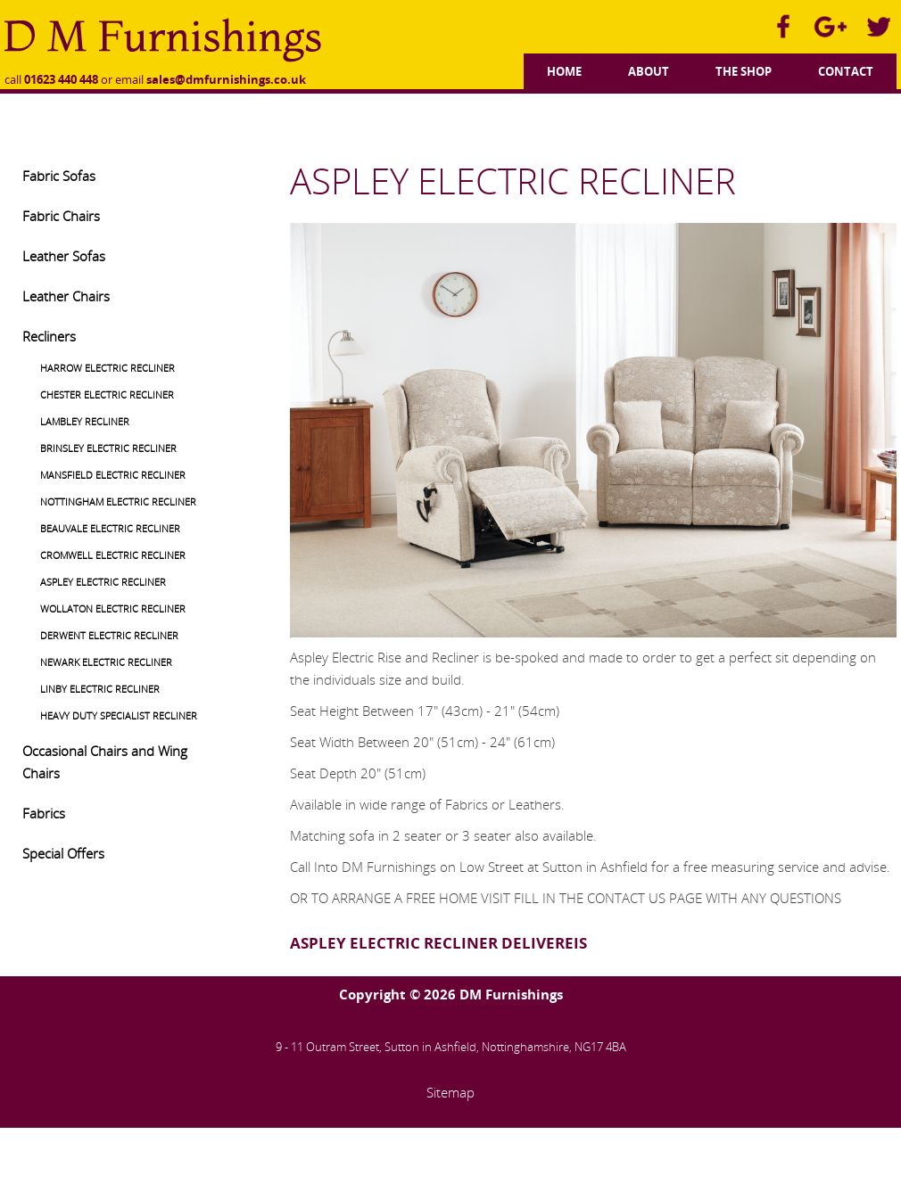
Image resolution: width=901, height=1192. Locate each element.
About (648, 71)
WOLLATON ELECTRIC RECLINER (113, 608)
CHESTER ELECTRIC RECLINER (107, 394)
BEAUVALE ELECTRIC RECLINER (110, 528)
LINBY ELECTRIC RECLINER (100, 688)
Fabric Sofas (58, 176)
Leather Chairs (66, 296)
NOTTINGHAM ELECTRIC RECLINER (118, 501)
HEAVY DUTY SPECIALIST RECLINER (118, 715)
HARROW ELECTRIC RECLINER (107, 367)
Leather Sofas (63, 256)
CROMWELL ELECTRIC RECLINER (113, 555)
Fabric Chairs (61, 216)
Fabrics (43, 813)
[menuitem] (564, 69)
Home (564, 71)
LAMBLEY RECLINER (84, 421)
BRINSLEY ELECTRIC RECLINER (108, 448)
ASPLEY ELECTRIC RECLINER (103, 581)
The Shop (743, 71)
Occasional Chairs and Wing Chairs (104, 762)
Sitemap (450, 1092)
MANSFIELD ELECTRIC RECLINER (113, 474)
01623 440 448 (61, 79)
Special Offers (63, 853)
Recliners (49, 336)
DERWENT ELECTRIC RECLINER (109, 635)
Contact (845, 71)
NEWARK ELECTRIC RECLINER (106, 662)
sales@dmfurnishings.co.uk (226, 79)
